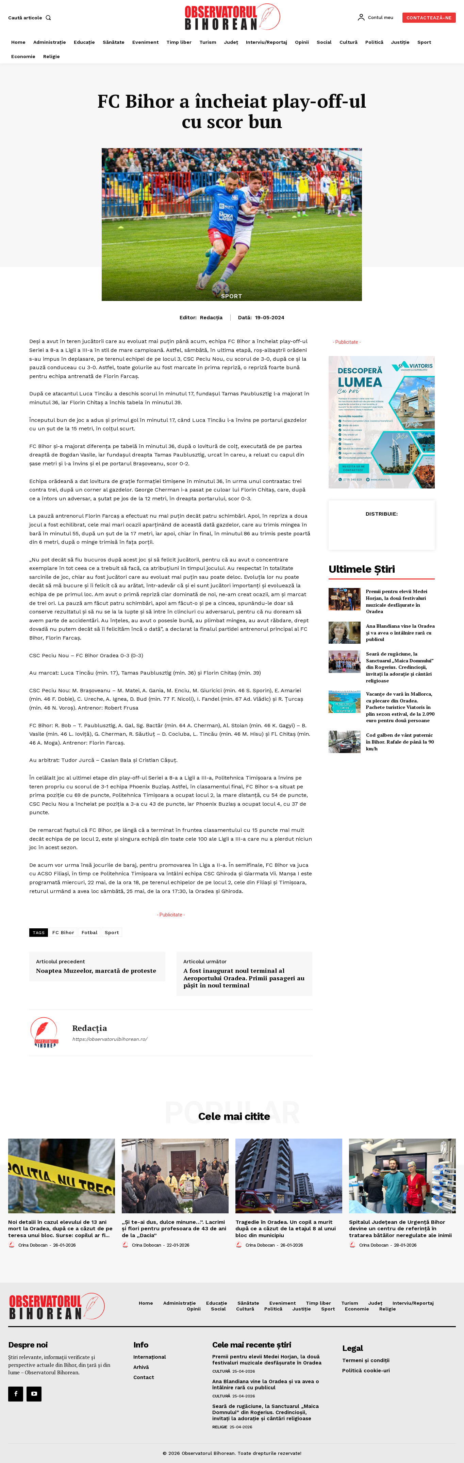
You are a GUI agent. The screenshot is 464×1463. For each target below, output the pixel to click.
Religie (220, 1427)
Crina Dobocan (33, 1245)
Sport (232, 296)
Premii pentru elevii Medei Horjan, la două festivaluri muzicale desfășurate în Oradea (396, 601)
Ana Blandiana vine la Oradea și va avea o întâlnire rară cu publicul (400, 632)
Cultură (221, 1371)
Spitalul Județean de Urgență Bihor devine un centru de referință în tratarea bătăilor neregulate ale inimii (400, 1228)
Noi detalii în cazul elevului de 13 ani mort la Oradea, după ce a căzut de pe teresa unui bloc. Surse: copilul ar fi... (60, 1228)
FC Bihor (63, 932)
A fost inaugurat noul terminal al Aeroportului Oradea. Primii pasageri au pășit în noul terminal (243, 978)
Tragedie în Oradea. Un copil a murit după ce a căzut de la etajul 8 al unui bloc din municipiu (285, 1228)
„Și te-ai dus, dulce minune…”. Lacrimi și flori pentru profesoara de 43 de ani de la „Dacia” (174, 1228)
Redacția (211, 318)
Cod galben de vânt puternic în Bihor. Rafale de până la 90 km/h (400, 741)
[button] (31, 18)
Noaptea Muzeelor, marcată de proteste (96, 971)
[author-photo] (12, 1245)
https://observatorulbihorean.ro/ (109, 1039)
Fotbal (89, 932)
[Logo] (232, 16)
